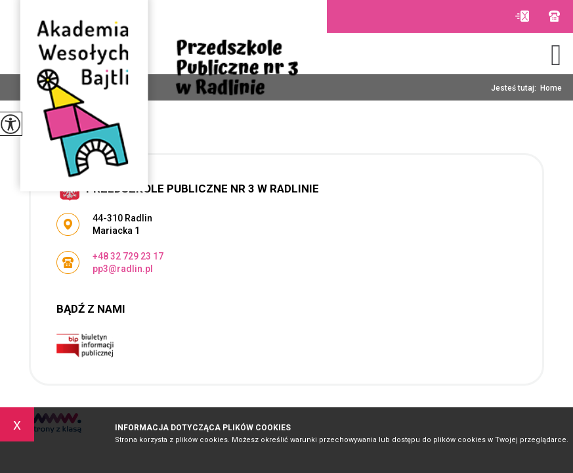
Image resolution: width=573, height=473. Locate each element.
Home (551, 88)
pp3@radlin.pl (522, 16)
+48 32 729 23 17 (554, 16)
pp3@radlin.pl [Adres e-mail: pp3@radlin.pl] (123, 268)
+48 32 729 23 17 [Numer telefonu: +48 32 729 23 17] (128, 256)
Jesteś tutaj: (515, 88)
